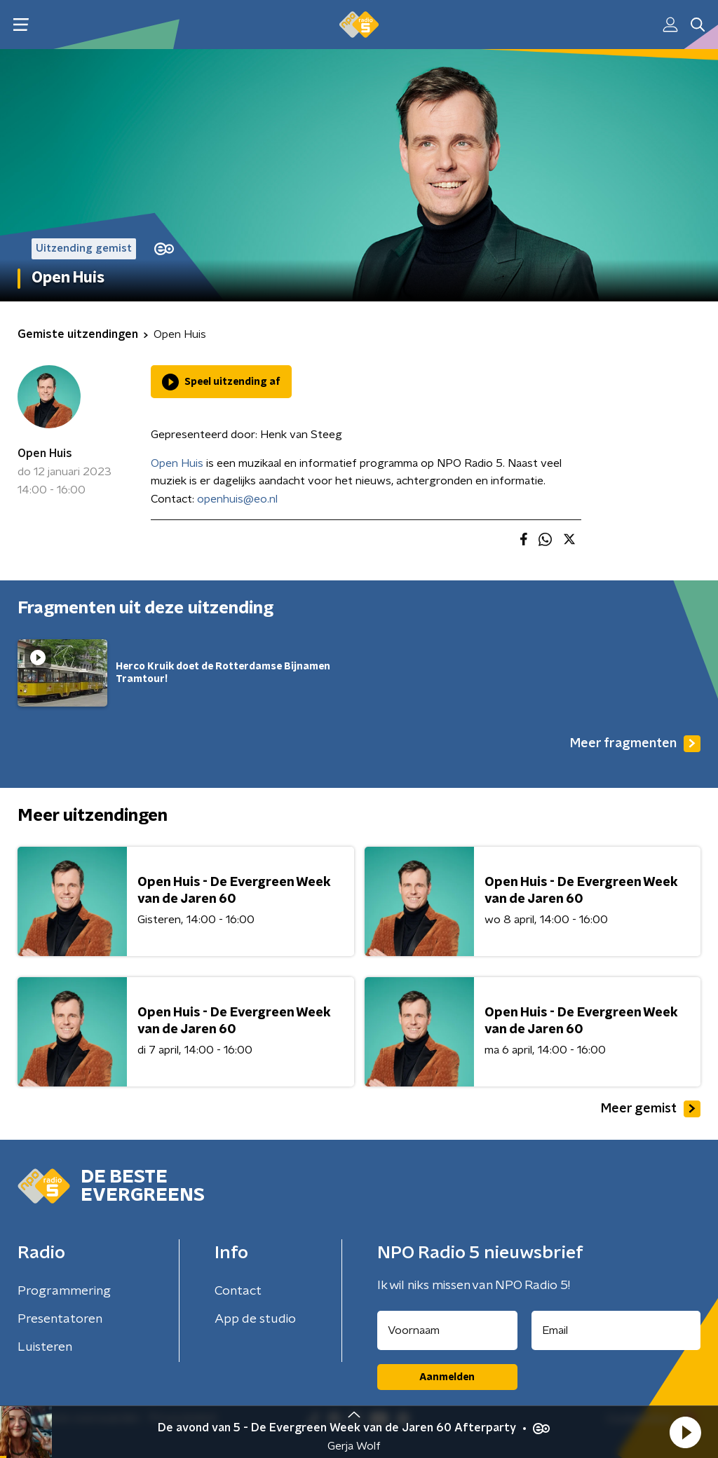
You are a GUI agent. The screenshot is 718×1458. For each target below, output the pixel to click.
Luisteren (45, 1347)
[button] (685, 1432)
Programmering (64, 1291)
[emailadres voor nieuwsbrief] (616, 1330)
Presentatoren (60, 1319)
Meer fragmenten (635, 743)
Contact (238, 1291)
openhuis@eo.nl (237, 499)
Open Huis (45, 453)
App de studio (255, 1319)
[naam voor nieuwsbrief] (447, 1330)
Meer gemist (650, 1109)
